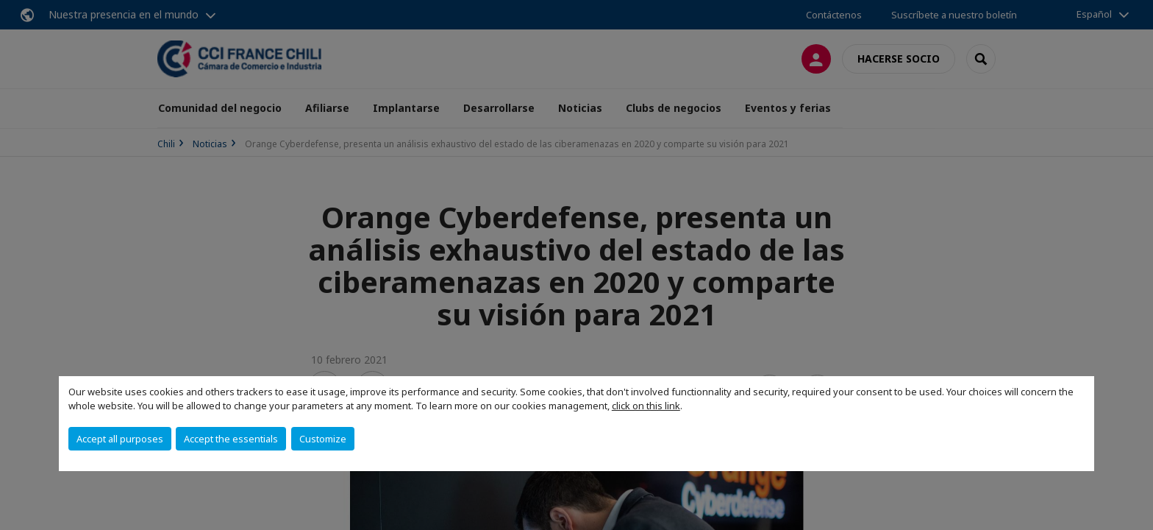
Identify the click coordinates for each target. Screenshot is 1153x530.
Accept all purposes (119, 438)
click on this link (646, 405)
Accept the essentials (231, 438)
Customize (322, 438)
